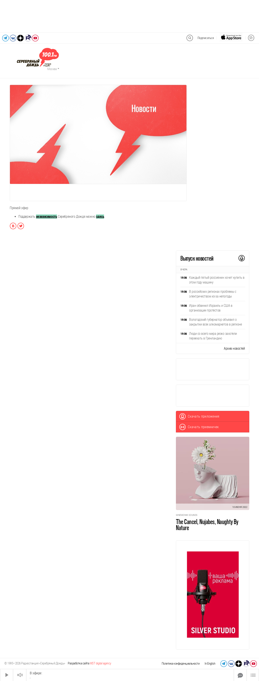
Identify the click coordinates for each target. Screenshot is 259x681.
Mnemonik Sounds (186, 515)
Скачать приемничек (199, 427)
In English (210, 663)
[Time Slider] (130, 675)
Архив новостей (234, 348)
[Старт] (6, 675)
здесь (100, 216)
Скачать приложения (199, 416)
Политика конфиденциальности (181, 663)
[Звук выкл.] (19, 675)
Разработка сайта (89, 663)
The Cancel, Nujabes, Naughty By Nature (207, 524)
